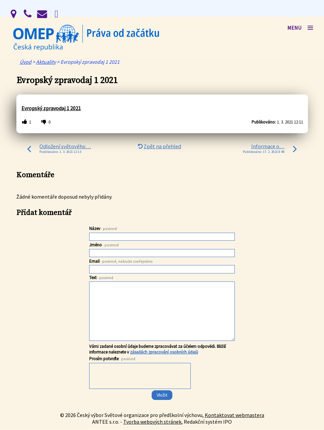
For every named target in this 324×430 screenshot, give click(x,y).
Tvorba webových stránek (152, 421)
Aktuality (46, 61)
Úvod (25, 61)
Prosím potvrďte (112, 359)
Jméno (104, 245)
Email (121, 261)
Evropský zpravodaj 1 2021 (51, 108)
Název (103, 228)
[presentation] (139, 389)
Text (101, 277)
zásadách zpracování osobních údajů (164, 352)
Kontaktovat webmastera (234, 415)
